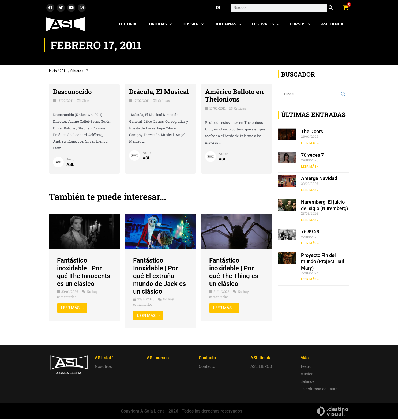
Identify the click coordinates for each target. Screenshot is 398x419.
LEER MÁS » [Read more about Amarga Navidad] (310, 190)
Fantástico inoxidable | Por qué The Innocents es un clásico (83, 272)
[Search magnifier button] (343, 94)
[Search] (331, 8)
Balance (307, 381)
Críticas (160, 24)
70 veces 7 (312, 155)
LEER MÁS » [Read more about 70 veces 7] (310, 167)
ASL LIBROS (261, 366)
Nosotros (103, 366)
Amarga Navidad (319, 178)
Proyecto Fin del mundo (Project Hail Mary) (322, 261)
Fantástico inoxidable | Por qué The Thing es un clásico (233, 272)
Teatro (306, 366)
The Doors (312, 131)
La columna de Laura (318, 389)
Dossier (193, 24)
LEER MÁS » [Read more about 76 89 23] (310, 243)
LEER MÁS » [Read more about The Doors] (310, 143)
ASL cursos (158, 357)
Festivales (265, 24)
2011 (63, 71)
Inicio (53, 71)
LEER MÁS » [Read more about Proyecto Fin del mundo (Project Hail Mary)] (310, 279)
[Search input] (311, 94)
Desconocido (72, 91)
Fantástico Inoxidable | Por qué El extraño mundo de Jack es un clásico (159, 276)
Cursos (300, 24)
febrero (75, 71)
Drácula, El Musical (159, 91)
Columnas (228, 24)
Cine (85, 100)
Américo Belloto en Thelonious (234, 95)
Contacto (207, 366)
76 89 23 (310, 231)
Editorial (128, 24)
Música (306, 374)
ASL (70, 164)
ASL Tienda (332, 24)
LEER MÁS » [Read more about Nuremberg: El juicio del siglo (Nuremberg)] (310, 220)
